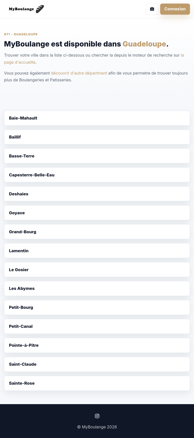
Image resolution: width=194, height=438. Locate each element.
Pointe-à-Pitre (23, 345)
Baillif (15, 137)
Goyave (17, 212)
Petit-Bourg (21, 307)
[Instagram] (97, 416)
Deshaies (18, 193)
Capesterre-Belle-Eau (31, 174)
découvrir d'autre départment (79, 73)
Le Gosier (19, 269)
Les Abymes (22, 288)
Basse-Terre (21, 155)
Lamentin (18, 250)
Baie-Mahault (23, 118)
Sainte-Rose (22, 383)
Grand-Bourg (22, 231)
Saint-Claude (22, 364)
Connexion (175, 8)
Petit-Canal (21, 326)
